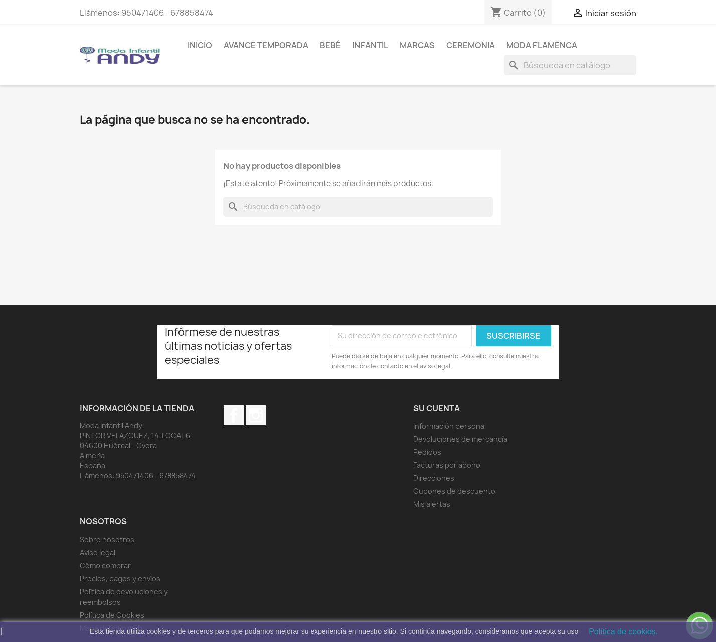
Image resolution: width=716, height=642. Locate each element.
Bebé (330, 45)
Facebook (234, 415)
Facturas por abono (446, 465)
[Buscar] (570, 65)
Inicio (200, 45)
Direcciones (433, 478)
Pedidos (427, 452)
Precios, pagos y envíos (120, 578)
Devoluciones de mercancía (460, 439)
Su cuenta (436, 408)
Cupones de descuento (454, 491)
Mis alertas (431, 504)
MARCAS (417, 45)
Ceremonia (470, 45)
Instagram (256, 415)
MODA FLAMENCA (541, 45)
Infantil (370, 45)
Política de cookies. (623, 631)
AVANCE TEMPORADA (266, 45)
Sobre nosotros (107, 539)
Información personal (449, 426)
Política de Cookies (112, 615)
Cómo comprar (105, 565)
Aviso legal (97, 552)
